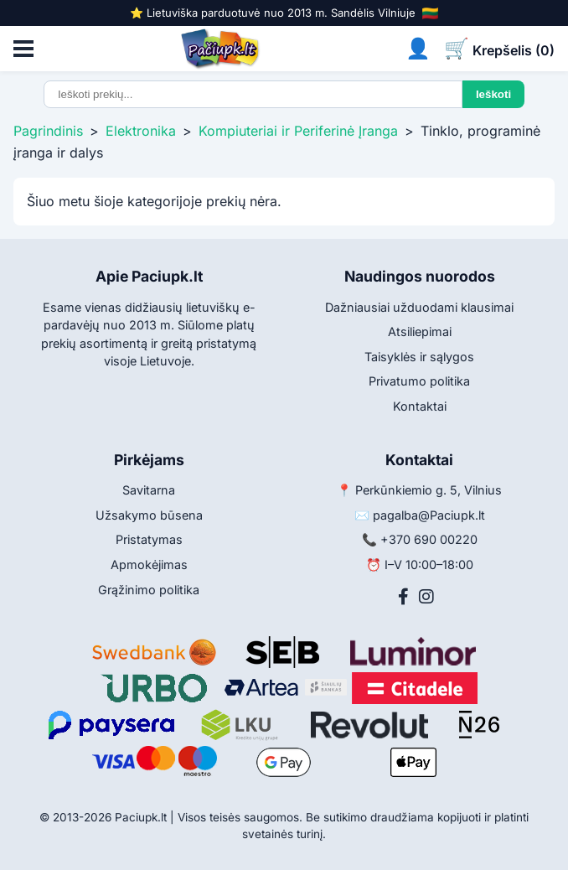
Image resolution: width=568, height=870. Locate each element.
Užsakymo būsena (149, 515)
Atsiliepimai (420, 331)
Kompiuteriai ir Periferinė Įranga (298, 130)
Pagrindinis (48, 130)
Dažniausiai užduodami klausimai (419, 307)
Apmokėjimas (149, 564)
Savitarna (148, 490)
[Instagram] (426, 597)
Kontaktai (420, 406)
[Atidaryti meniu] (23, 49)
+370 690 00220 (429, 539)
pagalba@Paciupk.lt (429, 515)
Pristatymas (149, 539)
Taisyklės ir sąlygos (419, 357)
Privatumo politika (419, 381)
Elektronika (141, 130)
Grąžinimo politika (148, 590)
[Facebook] (403, 597)
